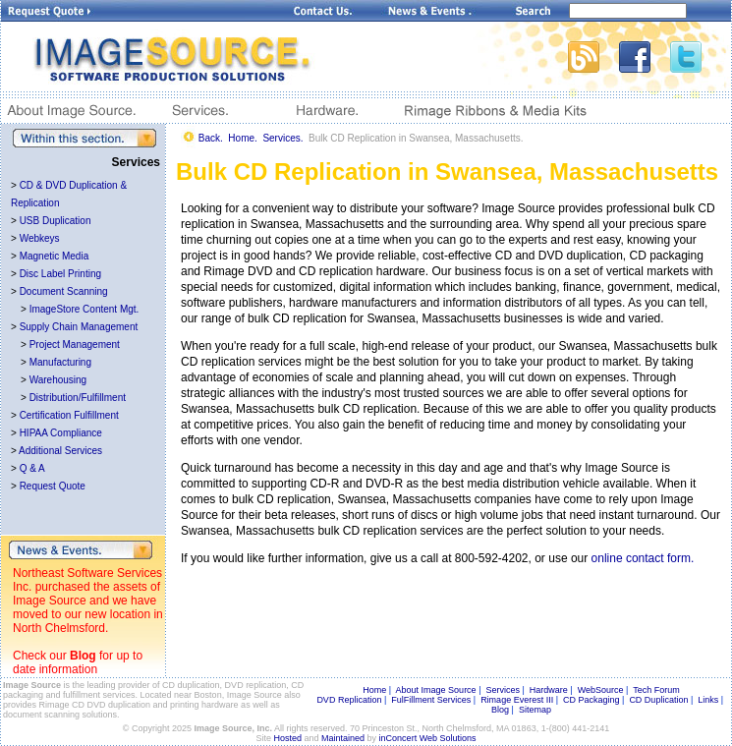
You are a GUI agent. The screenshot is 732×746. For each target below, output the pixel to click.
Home (374, 690)
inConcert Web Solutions (428, 738)
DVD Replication (348, 700)
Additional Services (60, 450)
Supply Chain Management (79, 326)
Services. (282, 138)
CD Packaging (591, 700)
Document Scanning (64, 291)
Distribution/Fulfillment (77, 397)
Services (502, 690)
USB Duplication (55, 220)
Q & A (32, 468)
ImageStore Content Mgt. (84, 309)
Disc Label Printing (60, 273)
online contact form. (643, 558)
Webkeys (40, 238)
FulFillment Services (431, 700)
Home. (242, 138)
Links (708, 700)
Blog (83, 655)
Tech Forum (656, 690)
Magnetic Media (54, 256)
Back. (210, 138)
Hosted (288, 738)
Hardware (549, 690)
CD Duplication (658, 700)
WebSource (601, 690)
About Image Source (436, 690)
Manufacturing (60, 362)
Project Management (74, 344)
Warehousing (58, 379)
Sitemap (535, 710)
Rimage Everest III (516, 700)
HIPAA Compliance (61, 433)
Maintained (343, 738)
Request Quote (52, 486)
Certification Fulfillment (69, 415)
